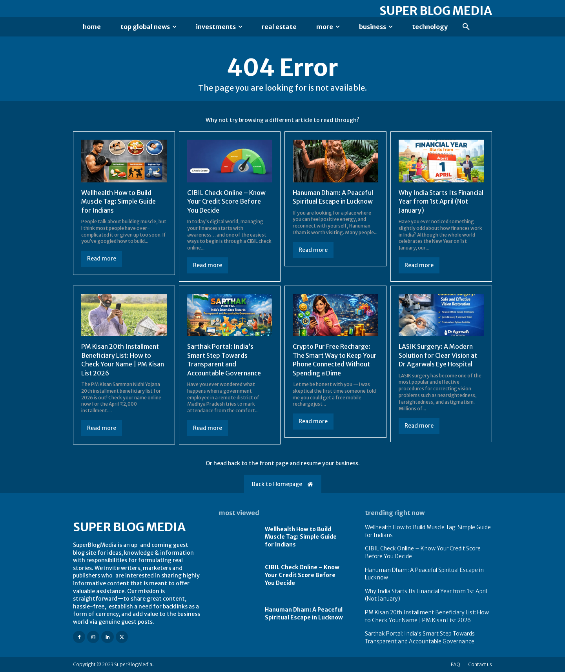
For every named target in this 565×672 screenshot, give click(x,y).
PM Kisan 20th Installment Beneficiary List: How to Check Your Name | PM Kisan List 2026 (122, 359)
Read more (101, 258)
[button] (466, 27)
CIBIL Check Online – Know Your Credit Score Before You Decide (226, 201)
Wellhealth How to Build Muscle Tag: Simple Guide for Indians (118, 201)
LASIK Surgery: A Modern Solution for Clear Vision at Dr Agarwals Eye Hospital (438, 355)
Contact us (480, 664)
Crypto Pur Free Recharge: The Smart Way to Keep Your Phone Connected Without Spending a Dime (335, 359)
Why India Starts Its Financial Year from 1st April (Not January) (441, 201)
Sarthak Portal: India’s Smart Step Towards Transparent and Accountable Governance (224, 359)
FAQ (455, 664)
